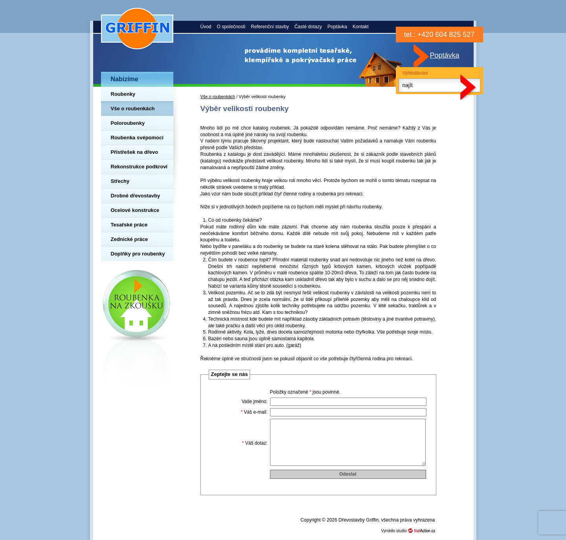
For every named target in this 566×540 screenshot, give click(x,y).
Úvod (205, 26)
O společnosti (231, 26)
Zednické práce (129, 239)
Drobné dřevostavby (135, 196)
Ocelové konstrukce (135, 210)
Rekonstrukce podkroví (139, 167)
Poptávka (337, 26)
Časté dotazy (308, 26)
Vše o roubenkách (133, 108)
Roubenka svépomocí (137, 137)
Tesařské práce (129, 225)
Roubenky (123, 94)
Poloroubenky (128, 123)
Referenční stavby (270, 26)
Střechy (120, 181)
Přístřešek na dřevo (134, 152)
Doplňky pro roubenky (138, 254)
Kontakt (361, 26)
